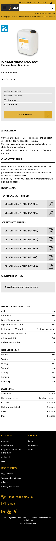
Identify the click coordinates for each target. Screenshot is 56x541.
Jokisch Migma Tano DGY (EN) (29, 204)
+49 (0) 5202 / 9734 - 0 (17, 497)
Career (31, 450)
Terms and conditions (11, 478)
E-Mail (8, 503)
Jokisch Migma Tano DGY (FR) (29, 248)
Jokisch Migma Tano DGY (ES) (29, 266)
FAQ (3, 461)
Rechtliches (9, 468)
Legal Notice (7, 473)
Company (7, 435)
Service (32, 435)
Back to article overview (45, 14)
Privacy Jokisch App (10, 486)
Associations (7, 445)
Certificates (6, 457)
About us (5, 441)
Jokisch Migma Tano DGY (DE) (29, 213)
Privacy (4, 482)
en (51, 2)
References (33, 445)
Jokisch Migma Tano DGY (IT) (29, 257)
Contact (31, 441)
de (53, 2)
